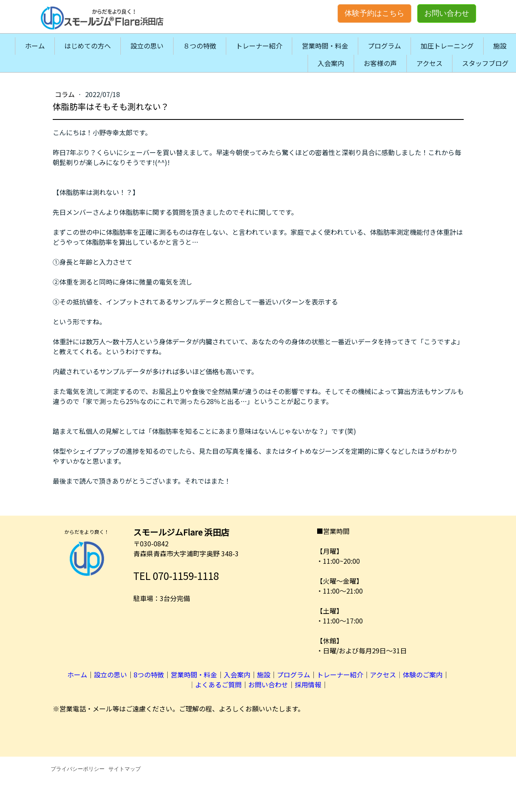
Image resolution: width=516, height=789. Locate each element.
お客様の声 (380, 63)
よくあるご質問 (218, 684)
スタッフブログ (485, 63)
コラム (65, 94)
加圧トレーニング (447, 46)
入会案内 (331, 63)
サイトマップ (124, 769)
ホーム (35, 46)
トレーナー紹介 (259, 46)
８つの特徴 (199, 46)
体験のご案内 (423, 674)
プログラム (384, 46)
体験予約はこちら (374, 13)
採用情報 (308, 684)
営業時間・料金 (325, 46)
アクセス (429, 63)
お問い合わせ (446, 13)
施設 (499, 46)
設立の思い (147, 46)
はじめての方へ (87, 46)
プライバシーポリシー (78, 769)
